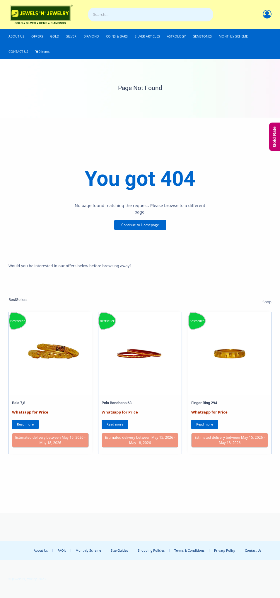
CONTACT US (18, 51)
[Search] (207, 14)
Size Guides (119, 550)
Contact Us (253, 550)
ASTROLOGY (176, 36)
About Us (41, 550)
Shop (267, 301)
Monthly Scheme (88, 550)
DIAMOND (91, 36)
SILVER (71, 36)
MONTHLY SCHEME (233, 36)
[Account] (267, 14)
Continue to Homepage (140, 224)
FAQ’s (61, 550)
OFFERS (37, 36)
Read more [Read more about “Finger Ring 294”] (204, 424)
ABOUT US (16, 36)
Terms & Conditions (189, 550)
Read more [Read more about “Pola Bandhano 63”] (115, 424)
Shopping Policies (151, 550)
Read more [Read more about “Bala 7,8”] (25, 424)
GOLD (54, 36)
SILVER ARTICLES (147, 36)
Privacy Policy (224, 550)
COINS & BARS (117, 36)
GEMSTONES (202, 36)
